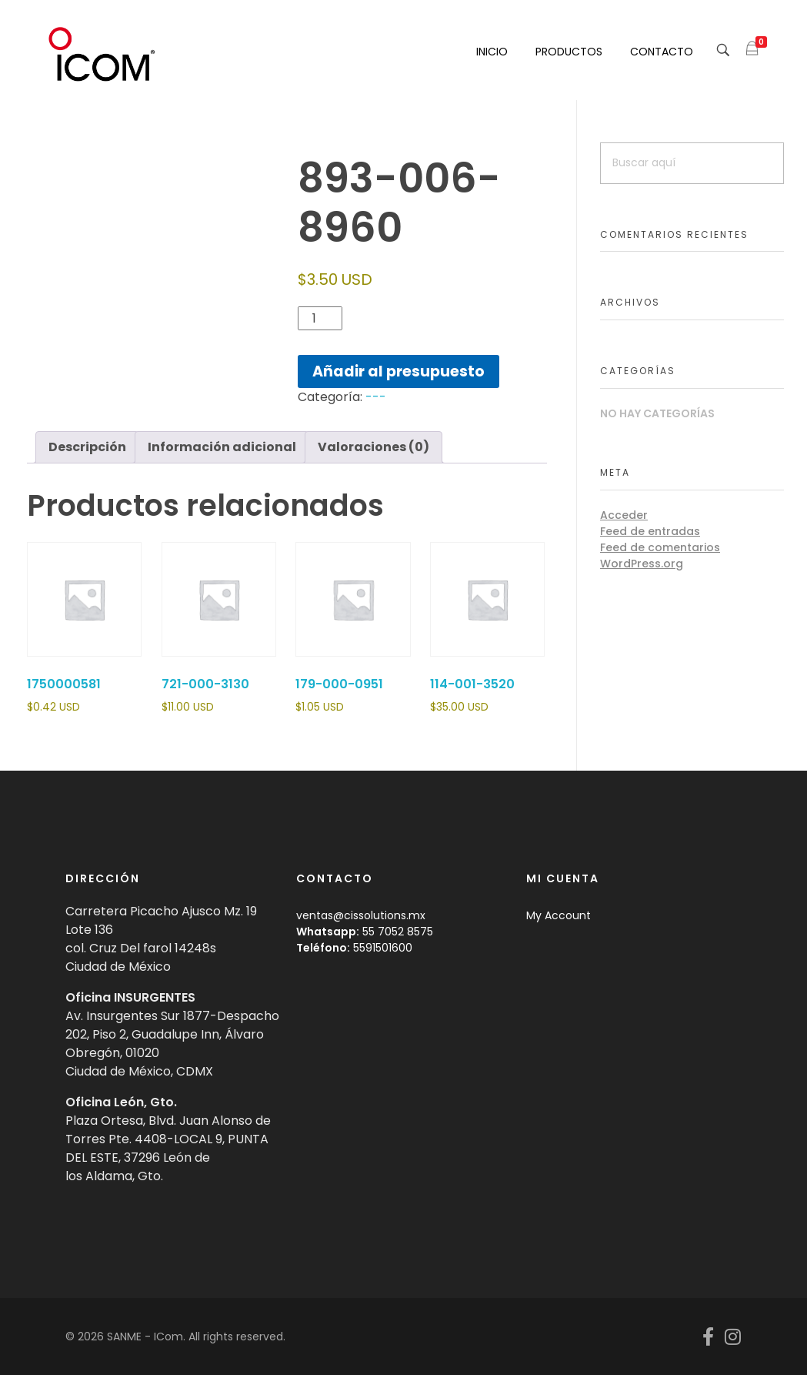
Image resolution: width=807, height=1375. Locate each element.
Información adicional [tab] (222, 447)
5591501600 (382, 947)
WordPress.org (641, 563)
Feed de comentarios (660, 547)
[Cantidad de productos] (320, 318)
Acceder (624, 515)
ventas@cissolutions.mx (360, 915)
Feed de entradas (650, 531)
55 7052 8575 (397, 931)
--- (375, 397)
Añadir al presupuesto (398, 371)
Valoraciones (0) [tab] (373, 447)
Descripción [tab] (87, 447)
